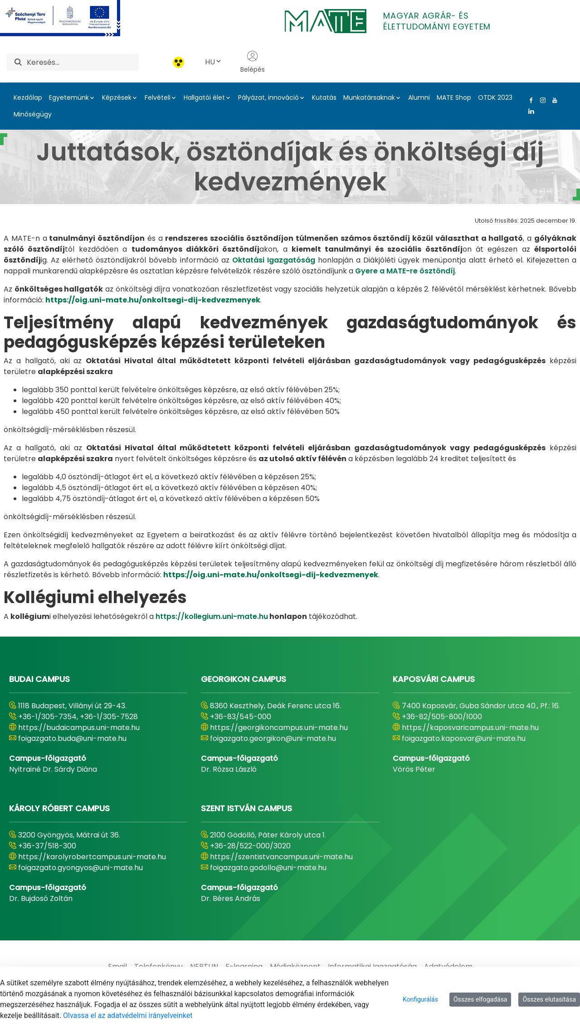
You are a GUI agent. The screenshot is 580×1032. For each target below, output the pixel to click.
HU (213, 62)
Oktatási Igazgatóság (273, 260)
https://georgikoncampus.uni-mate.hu (279, 727)
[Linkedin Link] (529, 111)
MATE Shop (454, 97)
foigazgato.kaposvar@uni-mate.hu (464, 738)
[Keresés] (82, 62)
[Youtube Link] (553, 100)
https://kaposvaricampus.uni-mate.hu (470, 727)
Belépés (252, 62)
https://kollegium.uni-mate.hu (212, 616)
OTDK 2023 (495, 97)
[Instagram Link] (541, 100)
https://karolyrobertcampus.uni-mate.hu (92, 857)
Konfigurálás (420, 999)
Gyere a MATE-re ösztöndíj (405, 271)
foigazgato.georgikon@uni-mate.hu (273, 738)
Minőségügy (33, 114)
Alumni (419, 97)
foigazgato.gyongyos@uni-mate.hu (80, 867)
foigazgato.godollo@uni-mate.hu (268, 867)
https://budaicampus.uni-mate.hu (79, 727)
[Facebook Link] (529, 100)
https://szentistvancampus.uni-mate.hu (281, 857)
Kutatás (324, 97)
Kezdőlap (28, 97)
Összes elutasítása (549, 999)
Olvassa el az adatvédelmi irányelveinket (127, 1015)
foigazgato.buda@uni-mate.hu (72, 738)
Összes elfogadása (480, 999)
